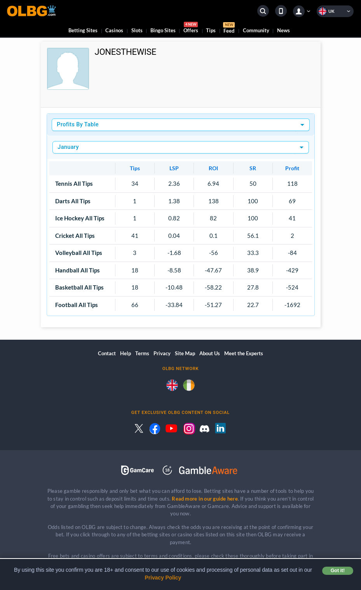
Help (125, 353)
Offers (190, 28)
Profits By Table (78, 124)
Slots (137, 30)
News (283, 30)
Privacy (162, 353)
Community (256, 30)
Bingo (163, 30)
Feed (229, 29)
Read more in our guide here (204, 499)
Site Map (185, 353)
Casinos (114, 30)
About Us (209, 353)
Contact (107, 353)
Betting (83, 30)
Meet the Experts (243, 353)
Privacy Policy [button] (163, 577)
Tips (211, 30)
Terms (142, 353)
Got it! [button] (338, 570)
